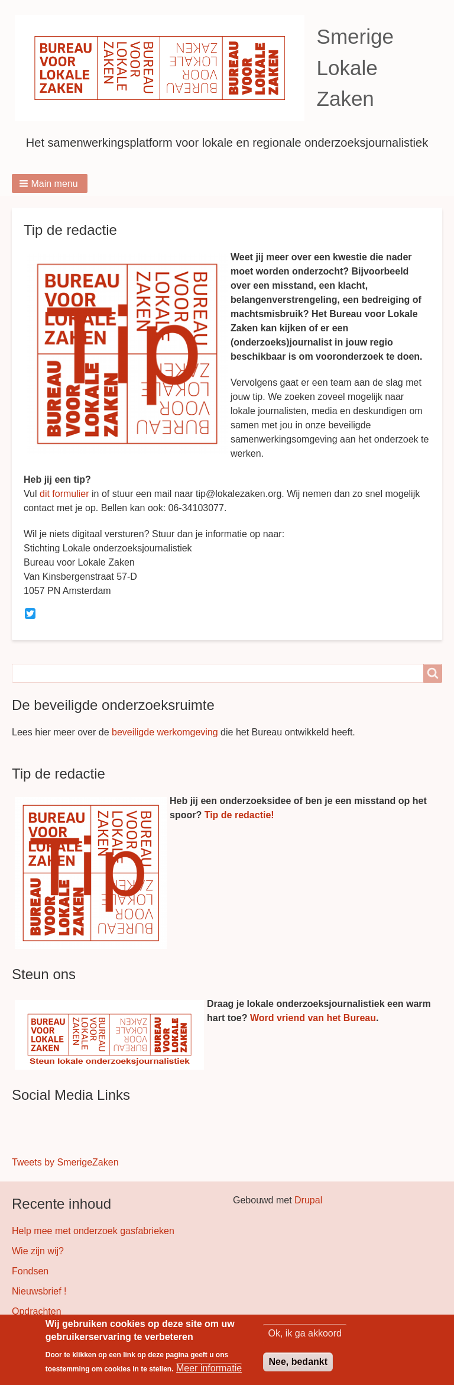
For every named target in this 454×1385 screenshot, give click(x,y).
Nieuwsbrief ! (39, 1291)
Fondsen (30, 1271)
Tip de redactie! (239, 815)
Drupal (308, 1200)
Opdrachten (36, 1311)
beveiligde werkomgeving (165, 732)
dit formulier (64, 494)
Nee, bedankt (297, 1362)
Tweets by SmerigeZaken (65, 1162)
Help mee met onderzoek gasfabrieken (93, 1231)
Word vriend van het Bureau (313, 1018)
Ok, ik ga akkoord (305, 1334)
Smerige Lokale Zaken (355, 67)
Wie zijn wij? (38, 1251)
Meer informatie (209, 1368)
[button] (49, 183)
